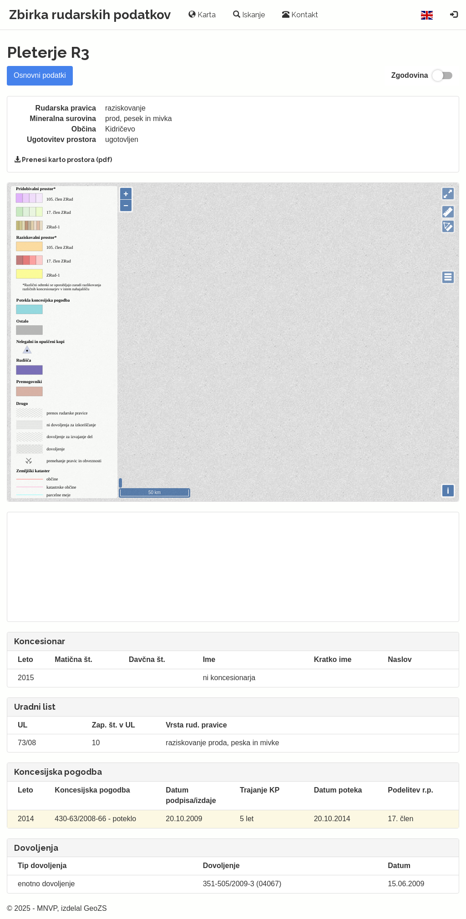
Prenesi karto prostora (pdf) (63, 159)
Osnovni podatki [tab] (40, 75)
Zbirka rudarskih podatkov (90, 14)
